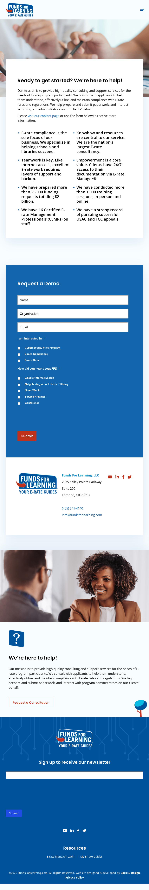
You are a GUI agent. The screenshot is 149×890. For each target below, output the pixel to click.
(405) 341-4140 (72, 511)
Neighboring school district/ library (46, 384)
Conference (32, 403)
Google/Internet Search (39, 378)
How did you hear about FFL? (38, 369)
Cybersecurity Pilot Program (42, 347)
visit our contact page (43, 116)
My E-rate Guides (91, 859)
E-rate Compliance (36, 354)
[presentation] (46, 416)
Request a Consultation (30, 705)
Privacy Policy (74, 877)
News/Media (33, 390)
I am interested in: (31, 338)
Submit (27, 436)
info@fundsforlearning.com (82, 518)
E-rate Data (32, 360)
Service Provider (35, 396)
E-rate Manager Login (60, 859)
